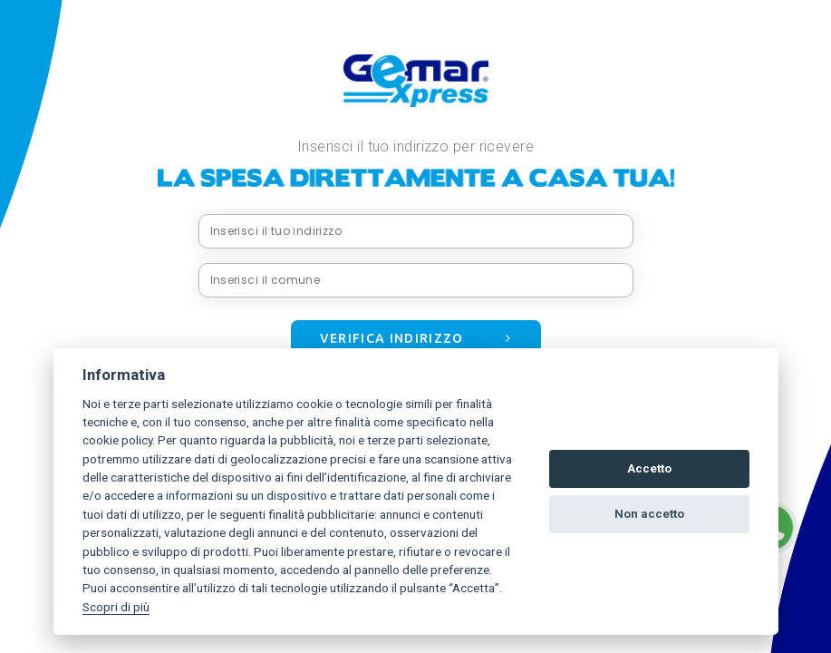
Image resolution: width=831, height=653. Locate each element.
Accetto (649, 468)
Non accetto (649, 514)
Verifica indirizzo (416, 338)
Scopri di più (116, 606)
